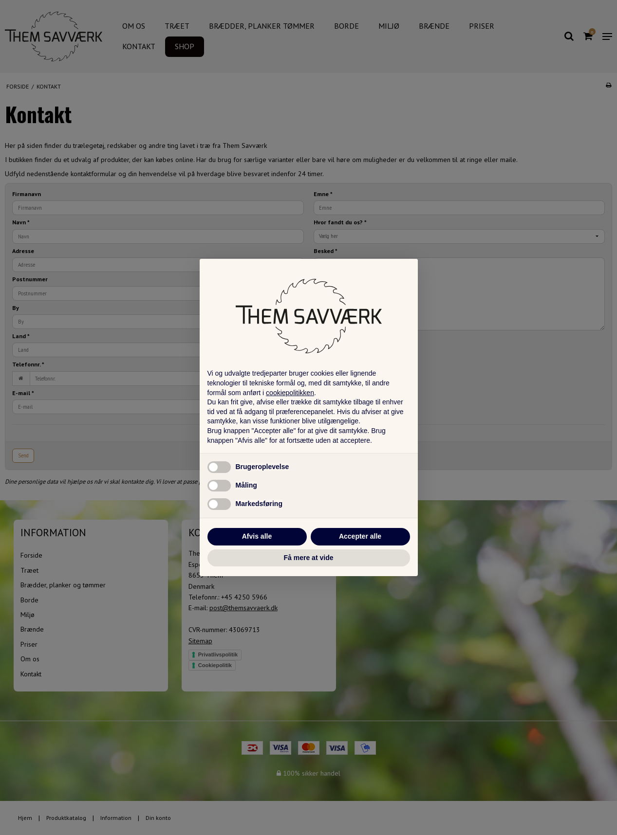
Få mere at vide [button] (309, 558)
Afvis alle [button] (257, 536)
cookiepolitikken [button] (290, 393)
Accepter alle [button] (360, 536)
